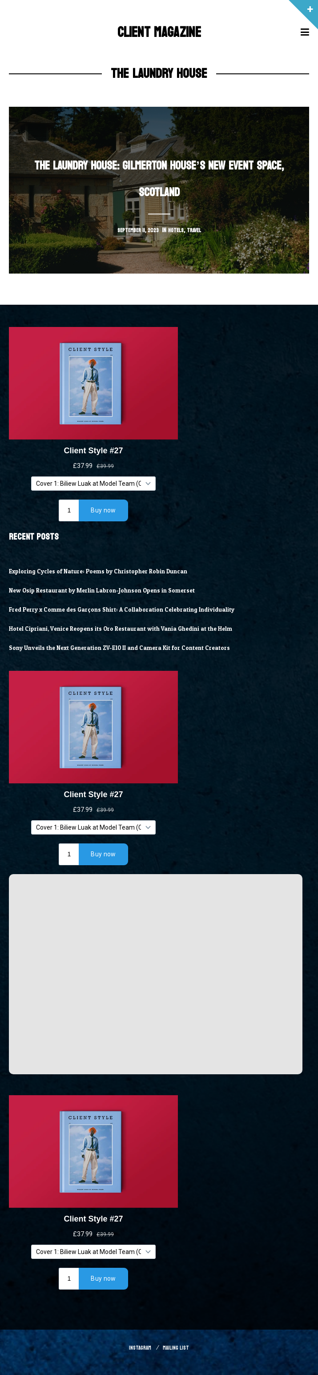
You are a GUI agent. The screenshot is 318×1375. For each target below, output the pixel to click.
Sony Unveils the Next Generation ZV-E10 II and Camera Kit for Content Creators (130, 648)
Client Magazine (159, 31)
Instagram (138, 1347)
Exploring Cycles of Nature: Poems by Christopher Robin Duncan (107, 571)
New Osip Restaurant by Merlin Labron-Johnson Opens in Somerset (112, 590)
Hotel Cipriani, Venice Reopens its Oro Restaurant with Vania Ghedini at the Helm (132, 629)
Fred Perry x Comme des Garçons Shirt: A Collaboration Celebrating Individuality (132, 609)
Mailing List (178, 1347)
